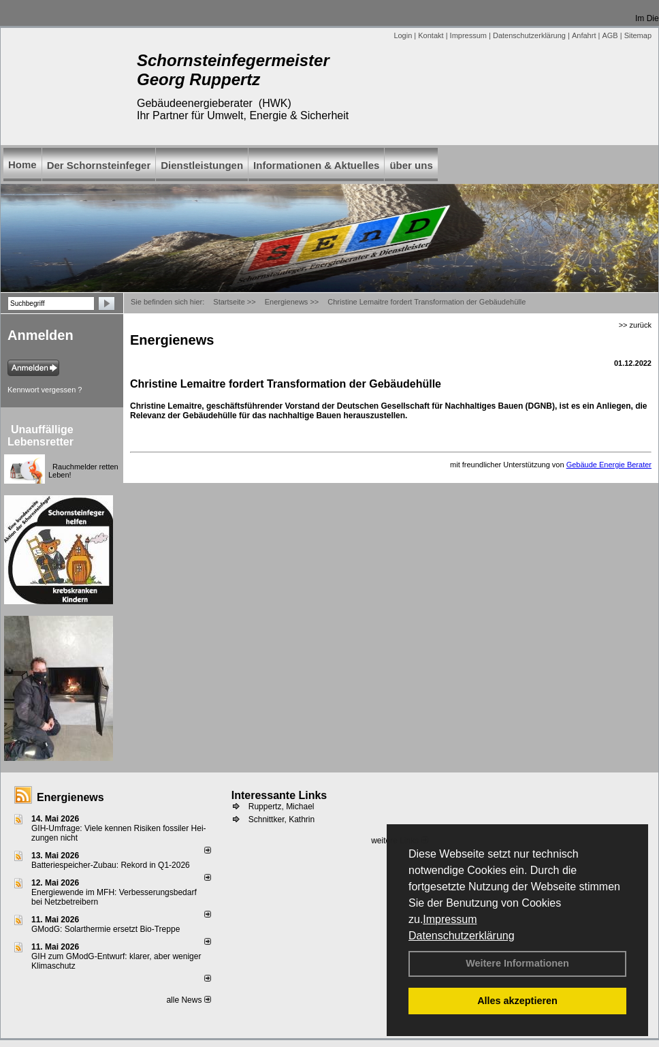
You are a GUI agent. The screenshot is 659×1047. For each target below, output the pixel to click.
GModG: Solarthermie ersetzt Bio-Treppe (105, 929)
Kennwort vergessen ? (44, 390)
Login (402, 35)
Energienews (70, 797)
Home (22, 164)
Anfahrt (584, 35)
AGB (609, 35)
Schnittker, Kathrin (281, 819)
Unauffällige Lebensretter (40, 436)
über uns (410, 165)
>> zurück (635, 325)
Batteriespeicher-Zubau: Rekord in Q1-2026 (110, 865)
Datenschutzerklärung (461, 935)
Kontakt (430, 35)
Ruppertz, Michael (281, 806)
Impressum (450, 919)
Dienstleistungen (202, 165)
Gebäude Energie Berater (609, 464)
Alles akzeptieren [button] (517, 1000)
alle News (188, 1000)
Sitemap (638, 35)
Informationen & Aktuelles (316, 165)
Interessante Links (279, 795)
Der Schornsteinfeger (99, 165)
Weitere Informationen (517, 963)
